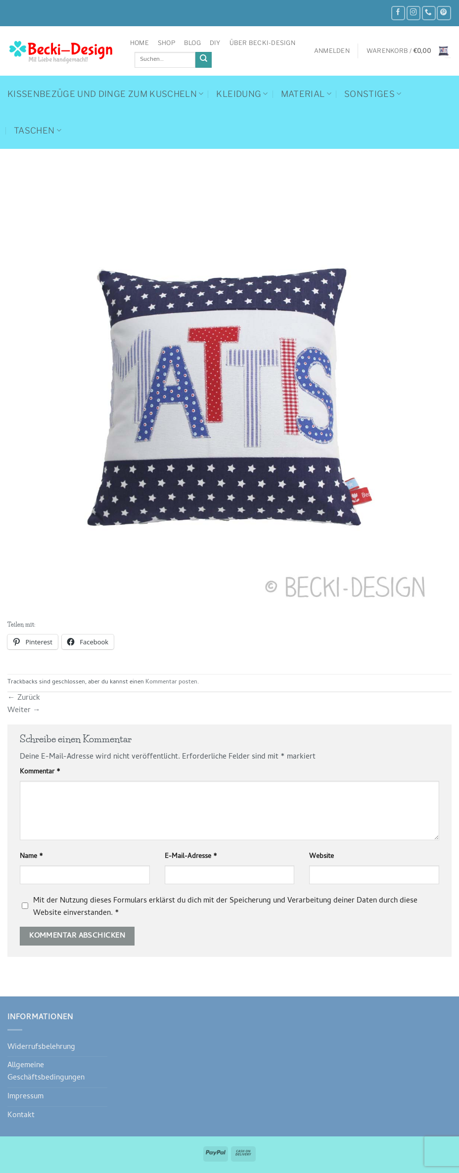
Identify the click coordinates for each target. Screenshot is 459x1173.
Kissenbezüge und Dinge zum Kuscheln (105, 94)
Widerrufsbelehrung (41, 1047)
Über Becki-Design (262, 42)
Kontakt (21, 1115)
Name (31, 857)
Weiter (24, 710)
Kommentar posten (171, 682)
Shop (166, 42)
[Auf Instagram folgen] (413, 13)
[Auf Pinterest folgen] (444, 13)
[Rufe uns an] (429, 13)
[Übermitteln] (203, 60)
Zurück (23, 698)
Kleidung (242, 94)
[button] (332, 51)
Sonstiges (373, 94)
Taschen (37, 130)
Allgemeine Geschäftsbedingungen (46, 1071)
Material (306, 94)
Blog (192, 42)
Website (321, 857)
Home (139, 42)
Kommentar (40, 772)
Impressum (25, 1096)
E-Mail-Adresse (191, 857)
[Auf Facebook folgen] (398, 13)
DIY (215, 42)
